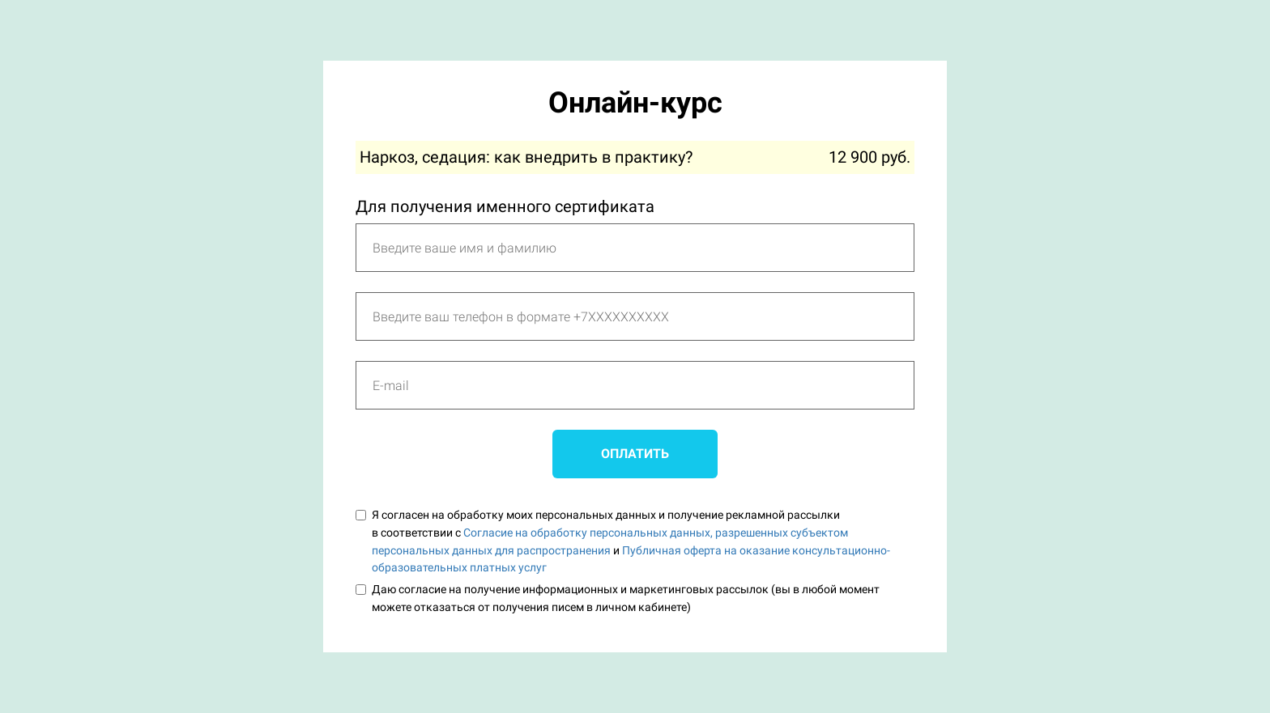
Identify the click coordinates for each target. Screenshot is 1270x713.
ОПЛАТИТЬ (635, 453)
